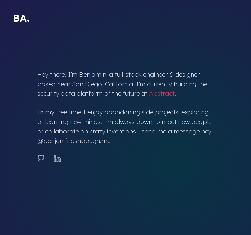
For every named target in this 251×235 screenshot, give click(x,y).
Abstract (162, 93)
